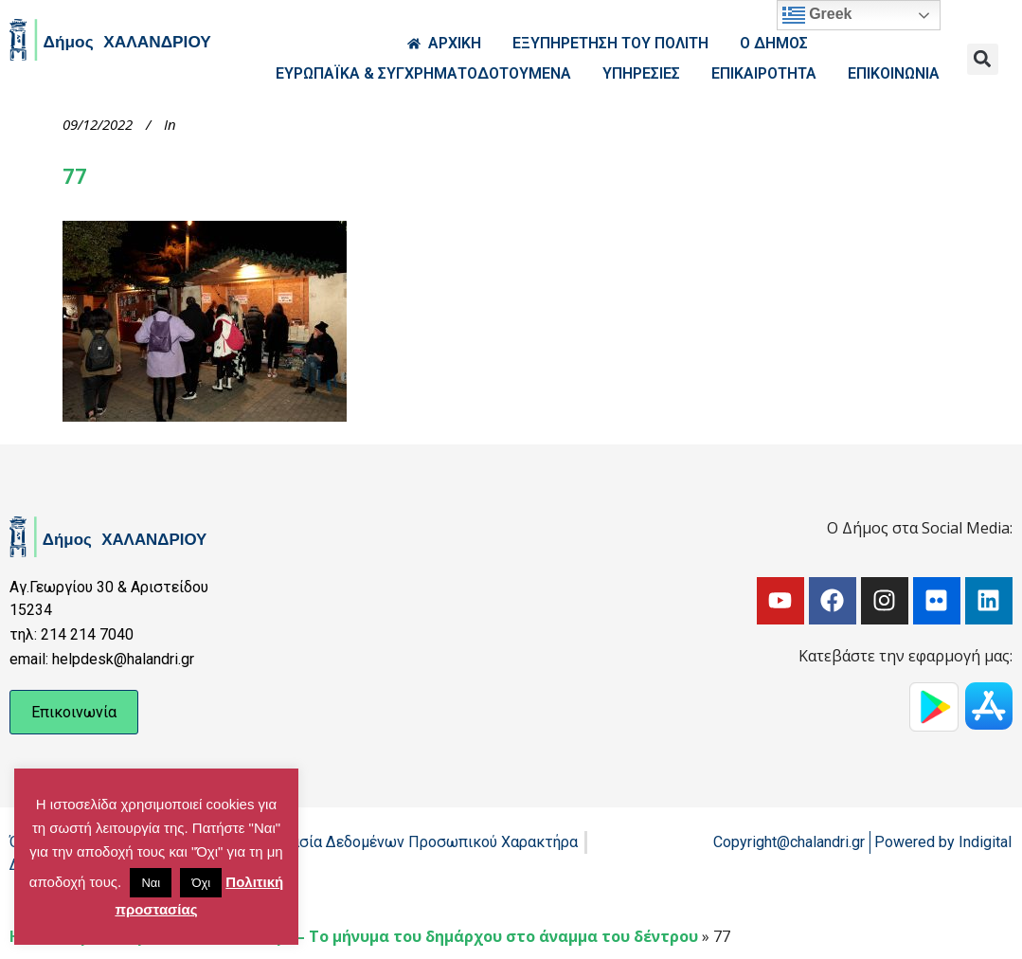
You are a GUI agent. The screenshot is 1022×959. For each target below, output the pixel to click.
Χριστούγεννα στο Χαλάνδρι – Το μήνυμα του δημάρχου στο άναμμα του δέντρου (384, 936)
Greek (817, 15)
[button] (982, 59)
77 (75, 177)
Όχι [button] (200, 883)
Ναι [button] (150, 883)
